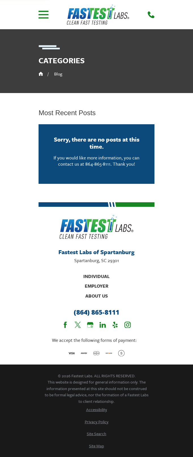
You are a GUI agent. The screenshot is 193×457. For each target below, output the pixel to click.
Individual (96, 276)
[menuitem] (96, 409)
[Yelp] (115, 325)
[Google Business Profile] (90, 325)
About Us (96, 295)
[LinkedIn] (102, 325)
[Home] (98, 15)
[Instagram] (127, 325)
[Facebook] (65, 325)
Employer (96, 286)
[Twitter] (78, 325)
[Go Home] (41, 73)
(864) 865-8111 (96, 312)
